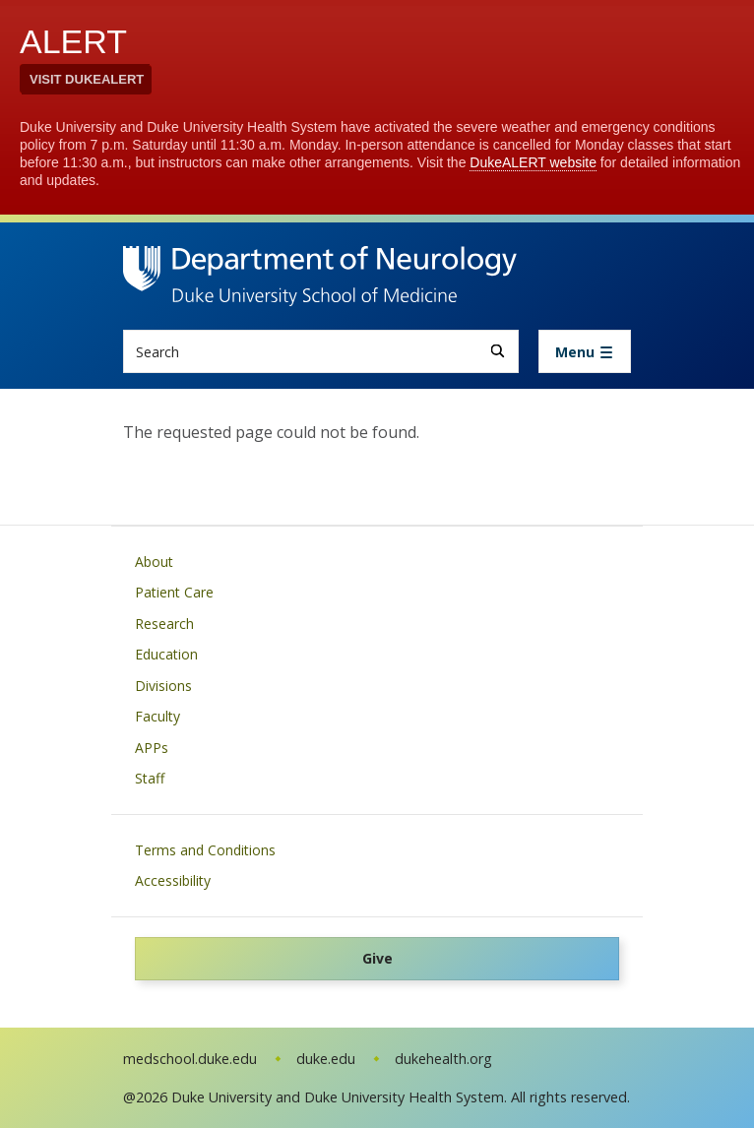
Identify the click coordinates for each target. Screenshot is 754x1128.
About (154, 561)
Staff (149, 778)
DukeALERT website (533, 162)
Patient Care (174, 592)
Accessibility (173, 880)
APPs (151, 747)
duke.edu (325, 1058)
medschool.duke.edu (190, 1058)
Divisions (163, 685)
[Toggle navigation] (584, 351)
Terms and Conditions (205, 850)
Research (164, 623)
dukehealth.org (443, 1058)
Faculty (157, 716)
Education (166, 654)
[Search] (497, 351)
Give (377, 958)
